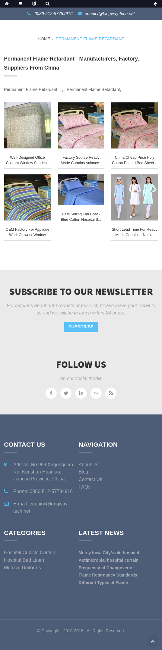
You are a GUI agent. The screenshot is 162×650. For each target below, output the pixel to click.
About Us (88, 464)
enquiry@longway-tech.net (110, 13)
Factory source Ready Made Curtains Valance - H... (81, 162)
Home (44, 38)
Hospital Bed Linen (24, 560)
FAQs (85, 486)
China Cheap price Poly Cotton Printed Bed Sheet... (134, 160)
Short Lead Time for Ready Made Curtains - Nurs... (134, 232)
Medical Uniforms (22, 567)
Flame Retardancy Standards (108, 575)
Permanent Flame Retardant (90, 38)
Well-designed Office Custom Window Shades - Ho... (27, 162)
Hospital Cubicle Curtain (29, 552)
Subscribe (81, 326)
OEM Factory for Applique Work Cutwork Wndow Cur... (27, 234)
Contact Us (90, 479)
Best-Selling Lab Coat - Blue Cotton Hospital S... (81, 217)
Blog (83, 471)
